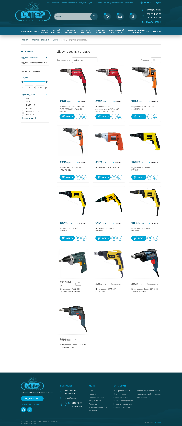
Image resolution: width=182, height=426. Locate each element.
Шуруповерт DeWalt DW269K (140, 168)
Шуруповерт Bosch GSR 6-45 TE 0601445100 (73, 345)
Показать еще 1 (29, 118)
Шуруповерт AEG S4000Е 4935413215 (142, 107)
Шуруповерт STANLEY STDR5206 (105, 290)
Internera (157, 422)
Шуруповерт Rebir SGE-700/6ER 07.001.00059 (70, 290)
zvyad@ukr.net (154, 9)
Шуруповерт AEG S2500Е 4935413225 (71, 168)
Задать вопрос (153, 22)
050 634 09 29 (154, 14)
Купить (69, 116)
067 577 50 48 (154, 17)
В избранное (78, 116)
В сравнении (83, 116)
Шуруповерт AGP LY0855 (107, 167)
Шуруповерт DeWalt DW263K (104, 229)
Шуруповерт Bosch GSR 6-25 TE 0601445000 (144, 290)
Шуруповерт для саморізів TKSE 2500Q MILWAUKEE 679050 (72, 109)
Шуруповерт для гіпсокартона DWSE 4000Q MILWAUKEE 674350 (107, 109)
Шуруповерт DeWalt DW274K (140, 229)
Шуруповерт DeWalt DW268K (69, 229)
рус (157, 3)
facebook (29, 409)
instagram (23, 409)
